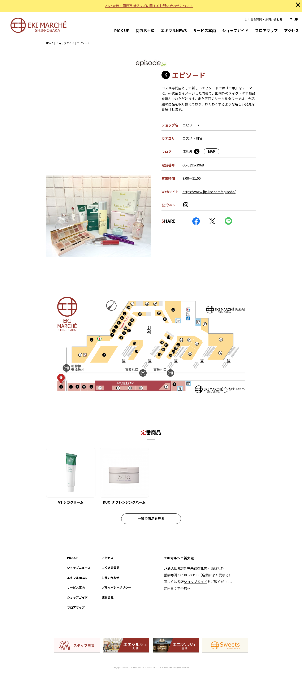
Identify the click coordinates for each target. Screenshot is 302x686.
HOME (49, 43)
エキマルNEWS (174, 30)
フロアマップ (266, 30)
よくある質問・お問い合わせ (263, 19)
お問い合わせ (110, 578)
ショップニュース (78, 567)
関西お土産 (145, 30)
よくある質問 (110, 567)
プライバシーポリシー (116, 587)
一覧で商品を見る (151, 518)
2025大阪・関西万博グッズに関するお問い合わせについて (149, 5)
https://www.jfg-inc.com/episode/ (209, 191)
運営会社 (107, 597)
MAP (211, 151)
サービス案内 (204, 30)
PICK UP (121, 30)
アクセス (291, 30)
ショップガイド (235, 30)
